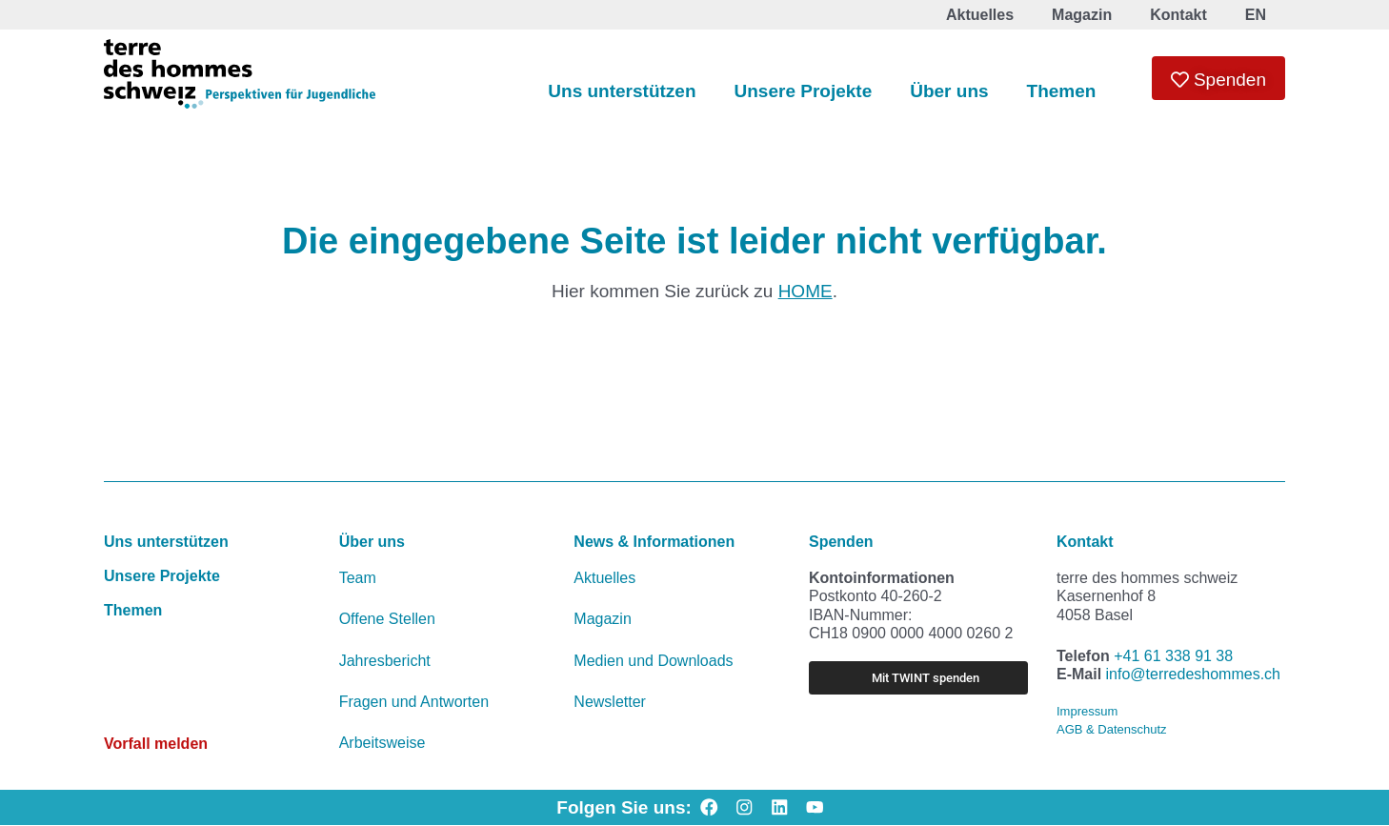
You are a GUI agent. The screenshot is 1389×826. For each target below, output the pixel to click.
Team (357, 578)
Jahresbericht (385, 661)
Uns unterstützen (621, 91)
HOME (805, 291)
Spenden (841, 542)
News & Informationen (654, 542)
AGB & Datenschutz (1112, 729)
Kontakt (1085, 542)
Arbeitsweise (382, 743)
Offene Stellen (387, 619)
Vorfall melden (156, 743)
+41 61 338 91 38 (1173, 656)
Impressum (1087, 711)
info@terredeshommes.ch (1193, 674)
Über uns (949, 91)
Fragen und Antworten (414, 702)
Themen (1062, 91)
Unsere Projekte (804, 91)
